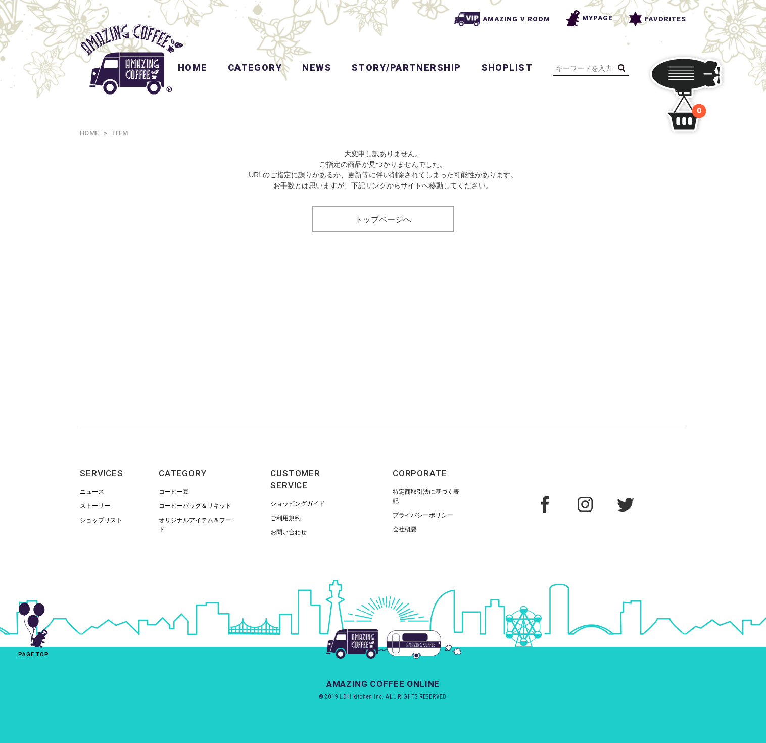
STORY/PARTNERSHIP (406, 67)
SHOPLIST (507, 67)
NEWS (316, 67)
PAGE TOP (33, 626)
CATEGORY (255, 67)
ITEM (120, 133)
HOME (193, 67)
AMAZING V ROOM (502, 19)
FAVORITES (657, 19)
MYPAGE (589, 18)
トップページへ (383, 219)
